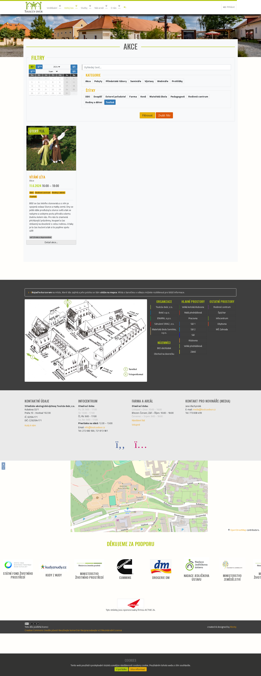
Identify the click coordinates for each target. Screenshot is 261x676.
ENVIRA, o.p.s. (164, 348)
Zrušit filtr (164, 128)
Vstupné (137, 457)
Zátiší (193, 391)
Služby (92, 7)
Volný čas (75, 7)
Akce (32, 194)
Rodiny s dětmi (58, 207)
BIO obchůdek (164, 382)
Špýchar (222, 342)
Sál (193, 372)
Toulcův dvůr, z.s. (164, 335)
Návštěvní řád (140, 452)
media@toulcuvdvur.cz (208, 439)
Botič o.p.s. (164, 342)
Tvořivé (33, 211)
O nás (127, 7)
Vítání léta (37, 190)
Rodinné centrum (42, 207)
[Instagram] (141, 479)
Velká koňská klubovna (193, 337)
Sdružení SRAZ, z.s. (164, 355)
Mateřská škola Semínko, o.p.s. (164, 363)
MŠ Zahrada (222, 361)
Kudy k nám (32, 462)
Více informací (137, 668)
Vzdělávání (55, 7)
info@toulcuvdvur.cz (98, 461)
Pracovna (193, 352)
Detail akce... (51, 269)
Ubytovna (222, 355)
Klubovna (193, 378)
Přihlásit (227, 7)
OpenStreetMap (233, 564)
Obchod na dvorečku (164, 388)
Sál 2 (193, 365)
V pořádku (121, 668)
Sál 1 (193, 359)
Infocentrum (222, 348)
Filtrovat (147, 128)
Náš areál (110, 7)
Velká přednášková (193, 385)
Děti (31, 207)
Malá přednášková (193, 346)
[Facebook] (120, 479)
